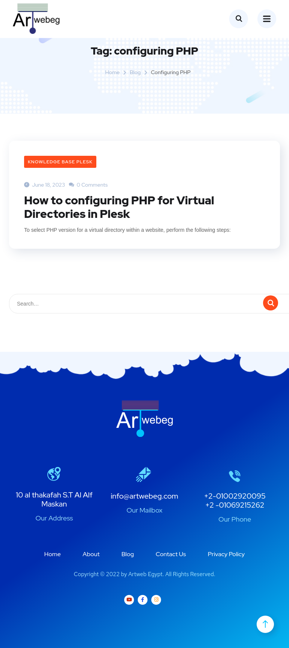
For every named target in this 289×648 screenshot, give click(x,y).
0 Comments (88, 184)
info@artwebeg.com (144, 496)
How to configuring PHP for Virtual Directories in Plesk (119, 207)
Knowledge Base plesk (60, 162)
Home (112, 72)
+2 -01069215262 (234, 505)
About (91, 554)
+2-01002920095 (235, 496)
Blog (135, 72)
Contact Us (171, 554)
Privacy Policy (226, 554)
